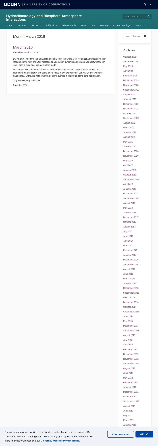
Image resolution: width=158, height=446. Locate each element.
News (83, 25)
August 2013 (129, 335)
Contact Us (140, 25)
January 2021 (129, 146)
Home (9, 25)
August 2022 (129, 123)
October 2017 (129, 222)
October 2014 (129, 307)
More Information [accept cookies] (120, 434)
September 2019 (131, 179)
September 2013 (131, 330)
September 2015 (131, 293)
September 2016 (131, 264)
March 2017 (129, 245)
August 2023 (129, 94)
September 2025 (131, 61)
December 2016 (131, 259)
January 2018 (129, 212)
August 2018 (129, 203)
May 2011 (128, 415)
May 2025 (128, 66)
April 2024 (128, 71)
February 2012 (130, 382)
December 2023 (131, 80)
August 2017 (129, 226)
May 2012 (128, 378)
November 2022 (131, 108)
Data (93, 25)
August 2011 (129, 406)
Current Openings (121, 25)
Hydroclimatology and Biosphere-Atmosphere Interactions (44, 18)
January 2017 (129, 255)
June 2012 (128, 373)
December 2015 (131, 288)
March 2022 (129, 127)
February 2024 (130, 75)
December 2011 (131, 392)
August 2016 (129, 269)
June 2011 (128, 410)
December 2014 (131, 302)
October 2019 (129, 174)
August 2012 (129, 368)
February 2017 (130, 250)
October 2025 (129, 57)
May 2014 (128, 321)
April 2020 (128, 165)
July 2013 (128, 340)
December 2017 (131, 217)
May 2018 (128, 208)
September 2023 (131, 90)
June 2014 (128, 316)
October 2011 (129, 396)
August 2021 (129, 137)
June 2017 (128, 236)
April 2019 (128, 184)
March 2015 (129, 297)
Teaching (104, 25)
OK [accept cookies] (144, 434)
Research (36, 25)
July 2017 (128, 231)
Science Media (69, 25)
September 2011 (131, 401)
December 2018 (131, 193)
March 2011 (129, 420)
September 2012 (131, 363)
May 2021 (128, 142)
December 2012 (131, 354)
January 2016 (129, 283)
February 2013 (130, 349)
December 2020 (131, 151)
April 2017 (128, 241)
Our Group (22, 25)
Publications (51, 25)
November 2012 (131, 359)
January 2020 (129, 170)
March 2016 (23, 47)
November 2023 (131, 85)
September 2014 (131, 311)
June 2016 (128, 274)
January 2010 (129, 425)
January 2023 (129, 99)
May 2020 (128, 160)
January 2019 (129, 189)
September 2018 (131, 198)
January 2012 (129, 387)
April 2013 (128, 344)
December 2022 (131, 104)
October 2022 (129, 113)
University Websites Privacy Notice (60, 440)
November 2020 (131, 156)
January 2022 (129, 132)
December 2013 (131, 326)
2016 (25, 85)
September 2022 (131, 118)
